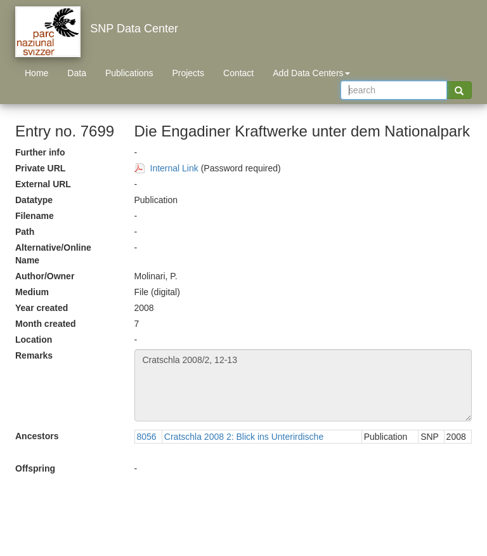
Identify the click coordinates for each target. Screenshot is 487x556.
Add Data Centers (311, 73)
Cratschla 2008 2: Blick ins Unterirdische (243, 437)
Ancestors (36, 436)
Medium (32, 292)
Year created (41, 308)
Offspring (35, 468)
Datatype (34, 200)
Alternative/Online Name (53, 253)
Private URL (40, 168)
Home (36, 73)
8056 (147, 437)
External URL (43, 184)
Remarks (34, 355)
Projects (188, 73)
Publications (129, 73)
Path (24, 232)
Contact (238, 73)
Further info (40, 152)
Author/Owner (44, 276)
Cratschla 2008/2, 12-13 (303, 385)
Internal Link (174, 168)
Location (33, 339)
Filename (34, 216)
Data (76, 73)
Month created (45, 324)
